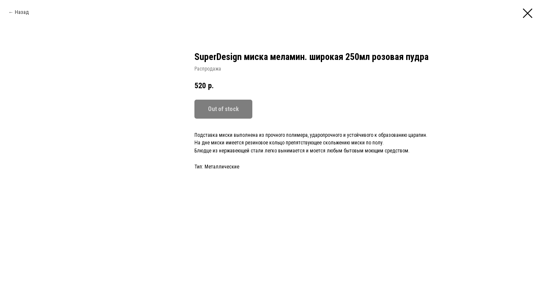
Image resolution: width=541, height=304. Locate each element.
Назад (22, 12)
